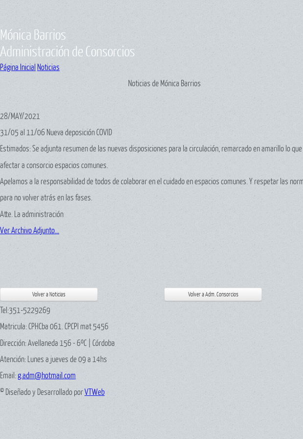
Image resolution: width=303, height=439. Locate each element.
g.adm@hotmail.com (47, 375)
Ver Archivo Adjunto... (29, 230)
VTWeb (95, 392)
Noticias (48, 67)
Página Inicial (18, 67)
